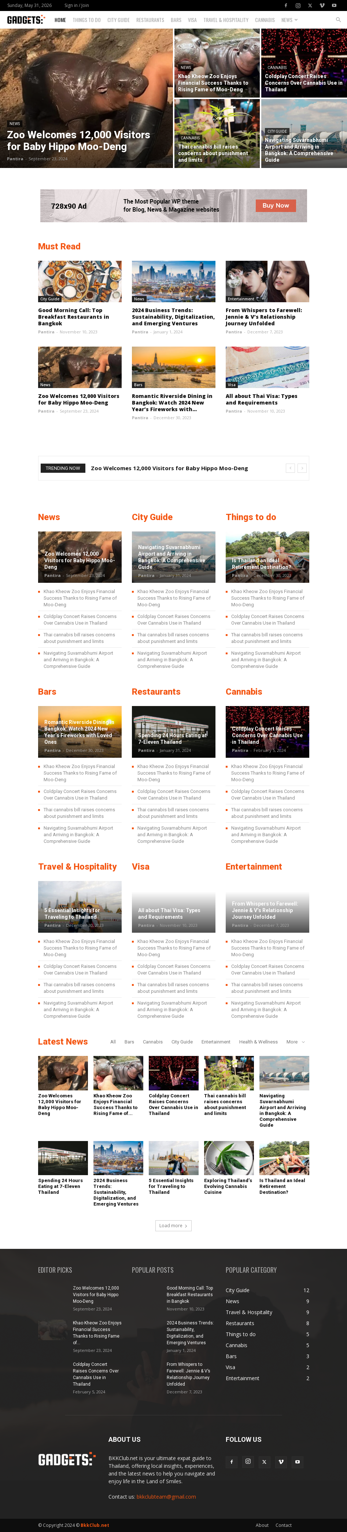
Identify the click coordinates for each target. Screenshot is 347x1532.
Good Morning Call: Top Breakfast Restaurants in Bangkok (73, 317)
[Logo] (29, 20)
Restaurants (150, 19)
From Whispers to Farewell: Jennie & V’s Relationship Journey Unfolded (264, 317)
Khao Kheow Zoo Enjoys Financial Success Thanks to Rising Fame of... (115, 1104)
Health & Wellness (258, 1042)
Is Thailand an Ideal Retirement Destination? (282, 1186)
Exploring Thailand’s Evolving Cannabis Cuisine (228, 1186)
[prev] (290, 468)
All (113, 1042)
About (262, 1525)
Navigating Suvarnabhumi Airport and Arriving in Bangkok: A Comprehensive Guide (78, 659)
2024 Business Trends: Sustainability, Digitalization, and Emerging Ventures (173, 317)
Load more (173, 1225)
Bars (176, 19)
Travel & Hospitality (225, 19)
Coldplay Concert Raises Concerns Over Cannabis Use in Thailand (267, 735)
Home (60, 19)
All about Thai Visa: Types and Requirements (262, 399)
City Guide (118, 19)
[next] (302, 468)
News (289, 19)
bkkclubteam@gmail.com (166, 1496)
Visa (192, 19)
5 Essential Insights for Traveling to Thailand (171, 1186)
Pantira (15, 158)
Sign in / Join (76, 5)
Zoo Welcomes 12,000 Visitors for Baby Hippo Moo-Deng (78, 399)
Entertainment (241, 298)
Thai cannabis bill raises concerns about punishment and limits (225, 1104)
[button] (338, 20)
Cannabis (265, 19)
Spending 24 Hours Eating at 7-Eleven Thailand (60, 1186)
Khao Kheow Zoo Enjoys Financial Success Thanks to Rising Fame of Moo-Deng (80, 598)
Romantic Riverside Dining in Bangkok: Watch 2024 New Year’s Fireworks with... (172, 402)
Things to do (87, 19)
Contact (284, 1525)
